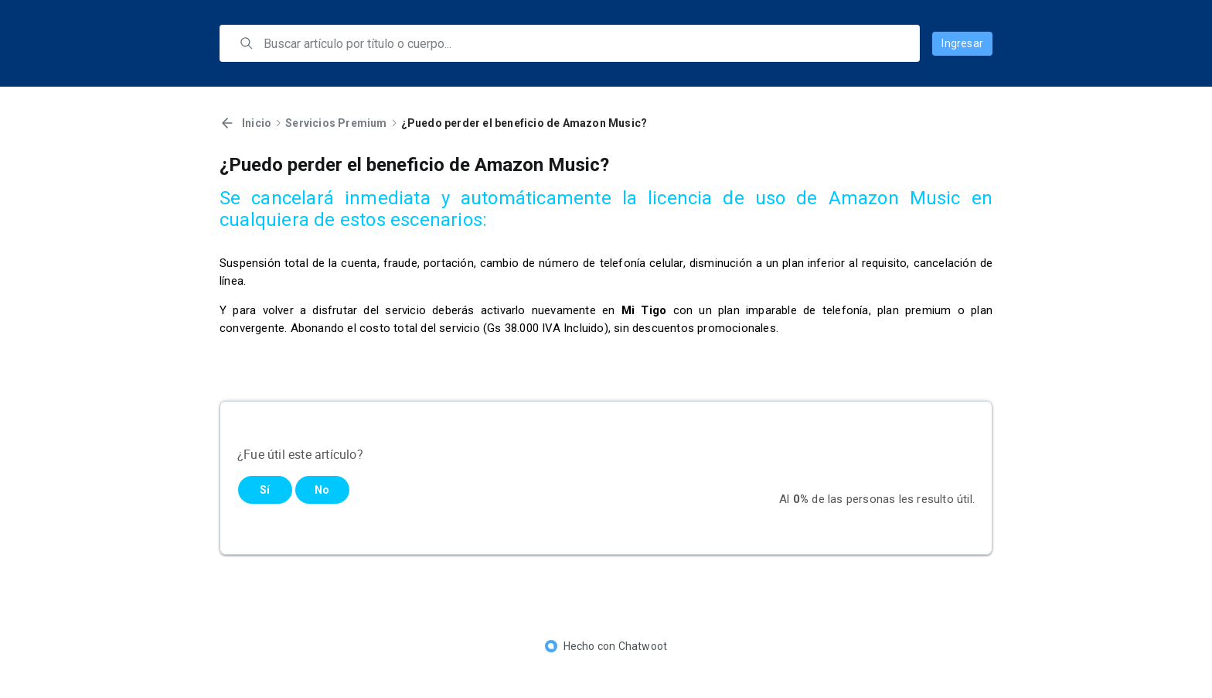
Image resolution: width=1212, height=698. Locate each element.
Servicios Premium (335, 123)
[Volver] (227, 123)
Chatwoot (643, 646)
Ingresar (962, 43)
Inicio (256, 123)
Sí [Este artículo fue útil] (265, 490)
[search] (580, 43)
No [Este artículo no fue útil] (322, 490)
